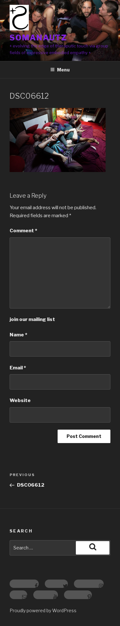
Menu (60, 69)
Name (18, 335)
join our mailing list (32, 319)
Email (18, 368)
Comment (23, 231)
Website (20, 400)
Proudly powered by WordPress (43, 610)
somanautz (38, 37)
